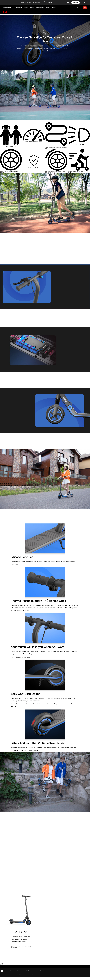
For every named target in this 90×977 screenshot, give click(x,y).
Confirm (75, 2)
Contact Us (66, 974)
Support (34, 974)
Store (85, 7)
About (49, 974)
